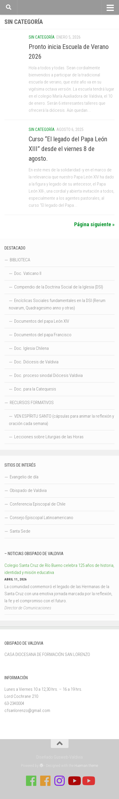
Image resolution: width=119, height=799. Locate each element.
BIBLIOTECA (20, 259)
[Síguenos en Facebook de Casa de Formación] (31, 781)
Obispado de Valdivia (28, 490)
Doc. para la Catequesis (35, 389)
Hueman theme (86, 765)
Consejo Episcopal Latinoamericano (41, 517)
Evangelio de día (24, 477)
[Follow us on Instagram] (60, 781)
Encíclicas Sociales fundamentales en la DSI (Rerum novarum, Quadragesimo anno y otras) (57, 304)
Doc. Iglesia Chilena (31, 348)
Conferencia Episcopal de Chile (38, 504)
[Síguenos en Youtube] (74, 781)
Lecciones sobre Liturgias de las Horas (49, 436)
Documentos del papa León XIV (41, 321)
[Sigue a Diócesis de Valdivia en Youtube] (88, 781)
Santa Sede (20, 531)
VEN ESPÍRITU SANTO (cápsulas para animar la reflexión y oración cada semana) (61, 420)
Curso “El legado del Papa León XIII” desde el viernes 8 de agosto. (68, 148)
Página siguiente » (94, 224)
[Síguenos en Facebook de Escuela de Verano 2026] (45, 781)
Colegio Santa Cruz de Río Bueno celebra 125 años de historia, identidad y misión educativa (59, 569)
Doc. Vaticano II (27, 273)
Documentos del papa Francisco (42, 334)
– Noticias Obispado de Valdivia (33, 553)
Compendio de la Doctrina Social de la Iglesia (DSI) (58, 287)
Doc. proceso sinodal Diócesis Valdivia (48, 375)
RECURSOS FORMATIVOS (32, 402)
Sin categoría (42, 37)
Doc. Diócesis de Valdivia (36, 362)
